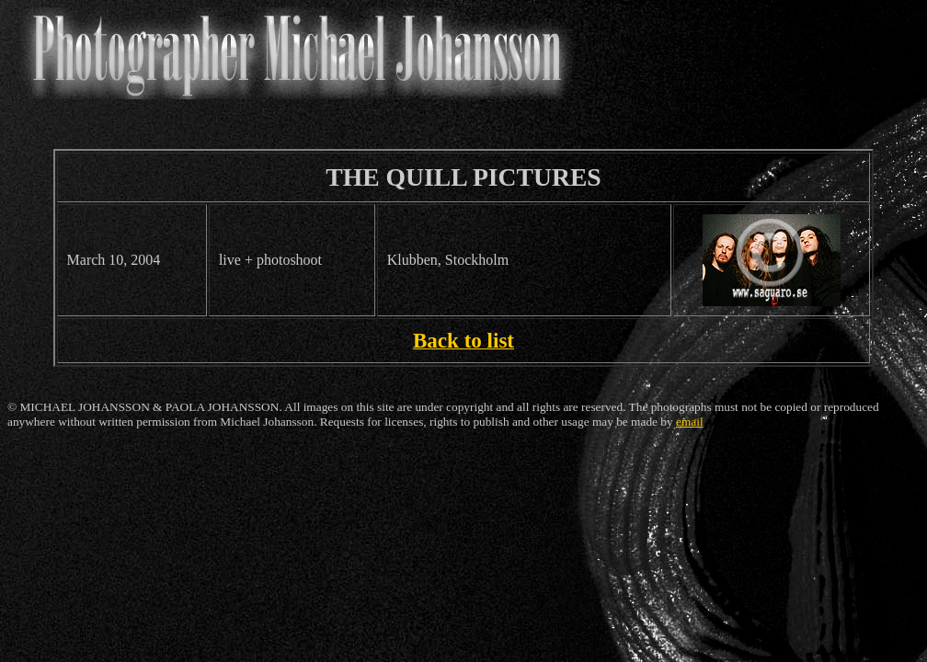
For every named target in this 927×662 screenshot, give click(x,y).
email (690, 421)
